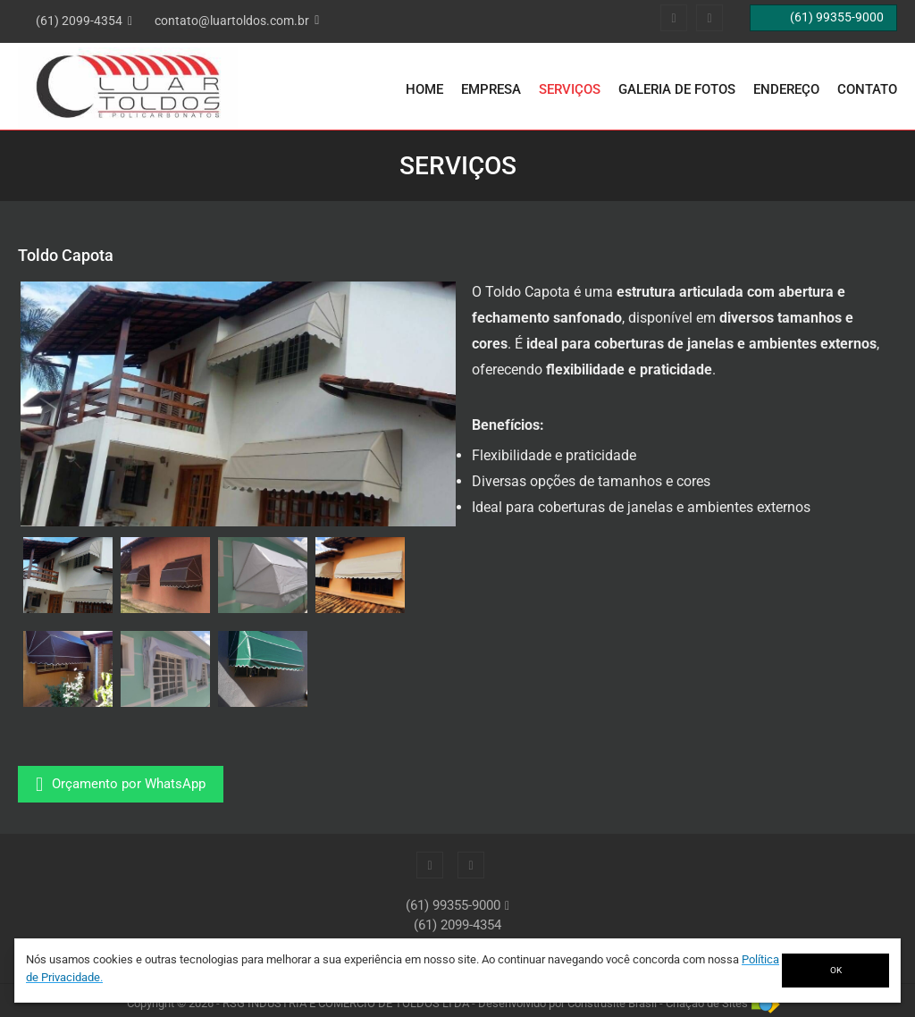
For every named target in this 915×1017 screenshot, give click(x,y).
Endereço (786, 89)
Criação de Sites (707, 1003)
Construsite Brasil (612, 1003)
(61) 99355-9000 (453, 905)
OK (836, 970)
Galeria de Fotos (676, 89)
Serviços (569, 89)
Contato (867, 89)
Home (424, 89)
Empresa (491, 89)
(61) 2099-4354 (457, 925)
